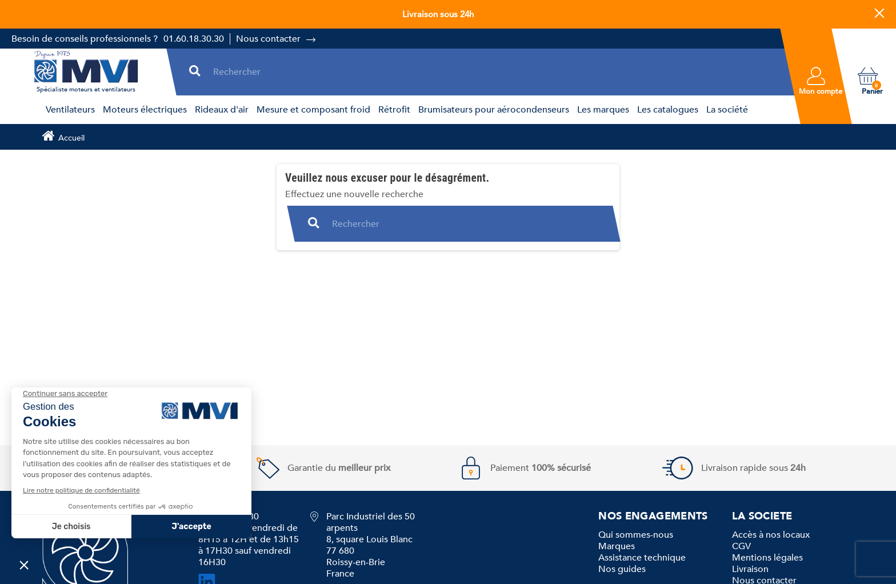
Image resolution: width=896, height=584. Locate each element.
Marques (616, 546)
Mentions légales (767, 557)
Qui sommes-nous (635, 535)
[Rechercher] (495, 71)
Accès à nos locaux (771, 535)
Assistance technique (642, 557)
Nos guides (622, 569)
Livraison (750, 569)
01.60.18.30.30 (193, 39)
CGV (741, 546)
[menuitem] (68, 109)
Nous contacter (268, 39)
